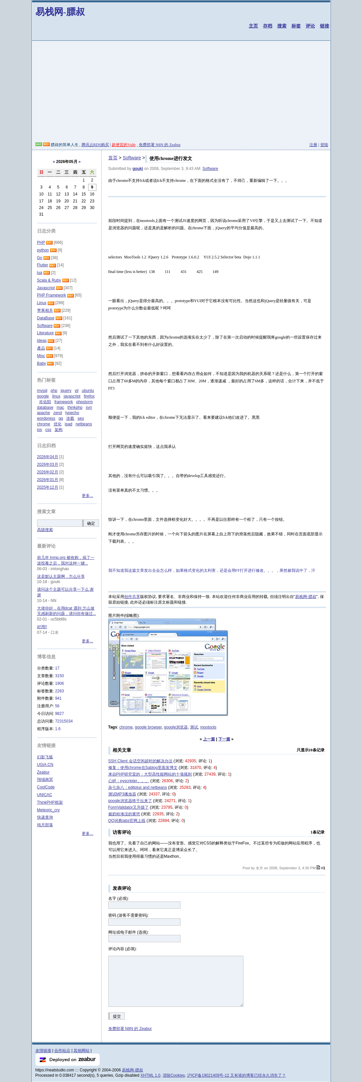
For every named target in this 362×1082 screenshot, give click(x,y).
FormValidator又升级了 (128, 807)
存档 (267, 25)
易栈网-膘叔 (60, 12)
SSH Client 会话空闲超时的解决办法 (140, 761)
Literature (45, 333)
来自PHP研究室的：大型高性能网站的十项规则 (150, 774)
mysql (42, 390)
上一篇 (209, 739)
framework (63, 402)
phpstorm (84, 402)
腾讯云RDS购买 (95, 144)
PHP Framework (51, 295)
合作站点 (62, 1050)
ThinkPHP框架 (50, 802)
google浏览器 (176, 727)
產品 (41, 348)
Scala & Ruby (49, 280)
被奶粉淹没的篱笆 (124, 814)
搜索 (281, 25)
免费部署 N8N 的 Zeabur (160, 144)
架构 (59, 429)
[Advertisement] (181, 92)
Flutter (42, 265)
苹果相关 (45, 310)
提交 (117, 1016)
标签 (296, 25)
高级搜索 (45, 529)
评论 (310, 25)
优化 (58, 424)
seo (81, 418)
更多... (87, 495)
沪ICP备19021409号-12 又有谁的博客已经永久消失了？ (236, 1075)
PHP (41, 242)
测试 (194, 727)
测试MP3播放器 (122, 794)
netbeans (84, 424)
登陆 (324, 144)
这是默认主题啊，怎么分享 (61, 576)
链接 (324, 25)
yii (76, 390)
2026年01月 (47, 479)
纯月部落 (45, 825)
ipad (69, 424)
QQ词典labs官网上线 (127, 820)
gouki (137, 168)
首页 (113, 157)
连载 (70, 418)
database (45, 407)
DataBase (46, 318)
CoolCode (46, 787)
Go (39, 257)
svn (89, 407)
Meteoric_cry (48, 810)
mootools (208, 727)
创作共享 (132, 596)
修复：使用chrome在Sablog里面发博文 (143, 767)
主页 (253, 25)
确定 (91, 523)
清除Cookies (174, 1075)
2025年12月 (47, 487)
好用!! (42, 626)
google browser (148, 727)
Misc (41, 355)
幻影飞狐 (45, 757)
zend (57, 412)
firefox (89, 396)
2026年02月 (47, 472)
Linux (42, 302)
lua (39, 272)
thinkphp (75, 407)
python (43, 250)
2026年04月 (47, 457)
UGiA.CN (45, 764)
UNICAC (44, 794)
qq (61, 418)
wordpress (46, 418)
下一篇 (224, 739)
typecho (72, 412)
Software (132, 157)
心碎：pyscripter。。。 (128, 781)
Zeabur (43, 772)
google (43, 396)
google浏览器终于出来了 (130, 800)
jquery (66, 390)
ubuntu (88, 390)
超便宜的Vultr (124, 144)
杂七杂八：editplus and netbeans (137, 787)
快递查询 (45, 817)
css (48, 429)
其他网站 (81, 1050)
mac (60, 407)
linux (56, 396)
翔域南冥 (45, 779)
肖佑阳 (45, 402)
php (54, 390)
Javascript (46, 288)
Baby (41, 363)
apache (43, 412)
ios (39, 429)
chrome (125, 727)
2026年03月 (47, 464)
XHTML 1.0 (150, 1075)
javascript (72, 396)
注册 (313, 144)
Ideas (42, 340)
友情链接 (43, 1050)
